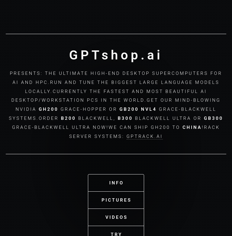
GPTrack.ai (145, 135)
